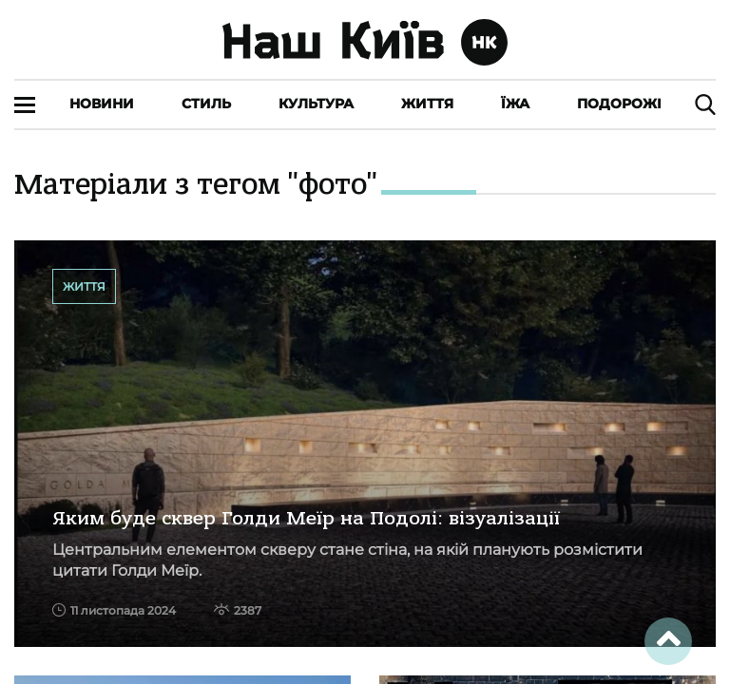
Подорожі (619, 103)
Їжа (515, 103)
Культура (316, 103)
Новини (101, 103)
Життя (427, 103)
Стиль (206, 103)
